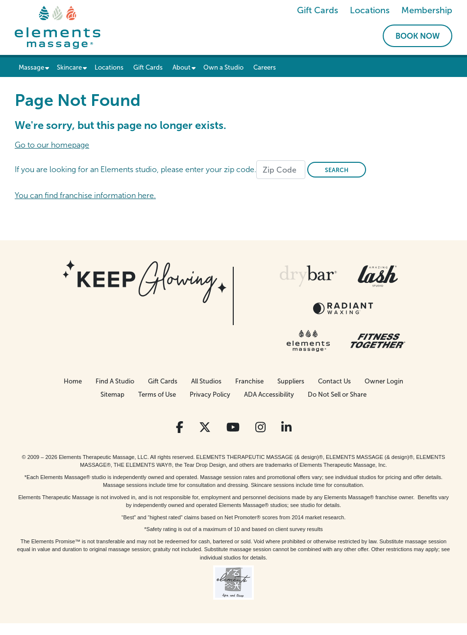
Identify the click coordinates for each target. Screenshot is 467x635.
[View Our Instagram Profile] (260, 427)
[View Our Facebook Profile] (179, 427)
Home (73, 381)
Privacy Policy (210, 394)
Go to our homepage (52, 145)
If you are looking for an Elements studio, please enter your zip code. (135, 169)
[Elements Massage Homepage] (57, 27)
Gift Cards (317, 10)
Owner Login (384, 381)
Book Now (417, 36)
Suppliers (290, 381)
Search (336, 170)
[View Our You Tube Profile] (233, 427)
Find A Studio (115, 381)
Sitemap (112, 394)
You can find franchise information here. (85, 195)
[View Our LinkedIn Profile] (286, 427)
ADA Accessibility (269, 394)
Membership (426, 10)
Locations (370, 10)
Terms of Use (157, 394)
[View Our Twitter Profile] (205, 427)
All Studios (206, 381)
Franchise (249, 381)
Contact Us (334, 381)
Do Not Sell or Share (337, 394)
